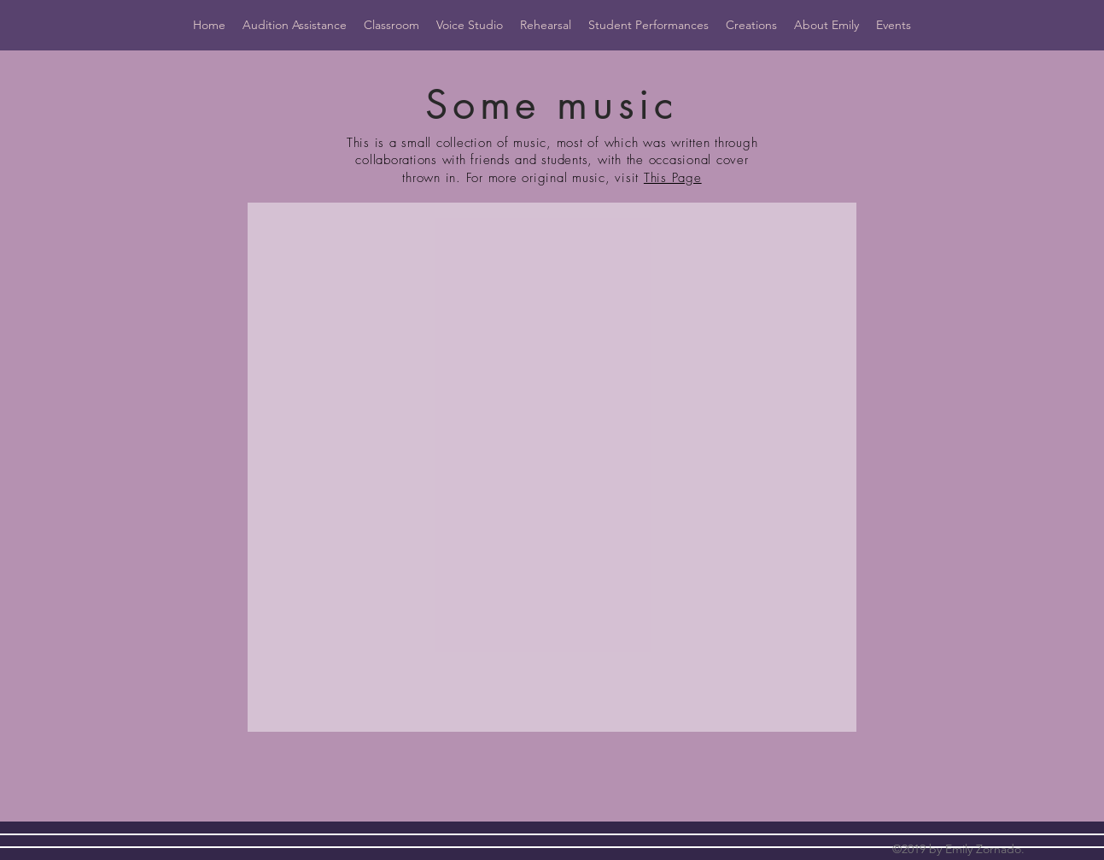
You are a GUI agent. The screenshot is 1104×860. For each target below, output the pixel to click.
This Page (673, 177)
